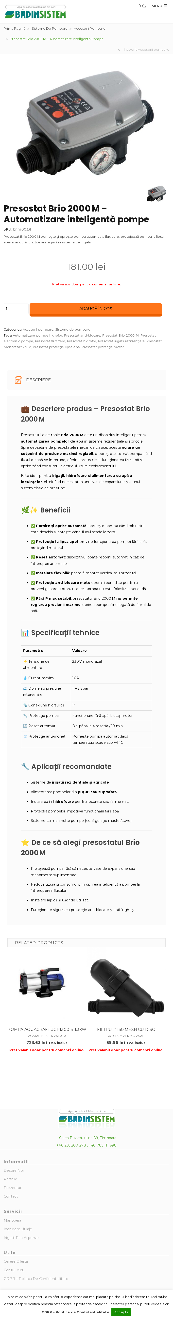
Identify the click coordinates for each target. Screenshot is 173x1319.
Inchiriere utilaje (18, 1229)
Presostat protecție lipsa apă (56, 347)
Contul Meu (14, 1270)
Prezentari (13, 1188)
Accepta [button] (121, 1312)
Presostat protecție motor (103, 347)
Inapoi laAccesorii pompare (146, 49)
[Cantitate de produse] (16, 308)
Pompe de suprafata (47, 1036)
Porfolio (10, 1179)
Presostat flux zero (50, 341)
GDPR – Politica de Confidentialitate (36, 1278)
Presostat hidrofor (81, 341)
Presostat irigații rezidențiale (121, 341)
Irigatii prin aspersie (21, 1237)
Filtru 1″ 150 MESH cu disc (126, 1029)
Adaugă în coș (95, 308)
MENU (159, 5)
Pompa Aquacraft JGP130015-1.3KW (46, 1029)
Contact (11, 1196)
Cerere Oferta (16, 1261)
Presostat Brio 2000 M (120, 335)
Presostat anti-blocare (82, 335)
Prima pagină (14, 28)
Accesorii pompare (89, 28)
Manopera (12, 1220)
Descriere (33, 380)
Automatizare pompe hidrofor (37, 335)
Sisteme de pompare (50, 28)
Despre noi (14, 1170)
